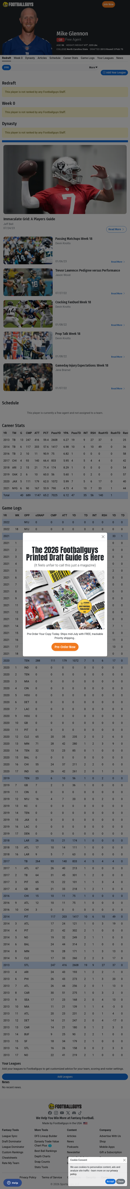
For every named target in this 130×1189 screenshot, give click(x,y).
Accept (110, 1181)
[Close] (124, 1160)
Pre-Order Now (65, 647)
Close (121, 1181)
